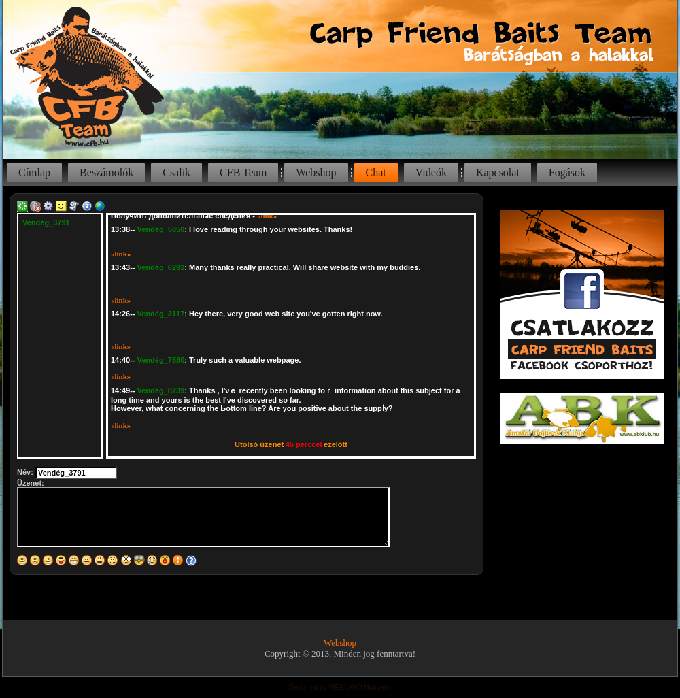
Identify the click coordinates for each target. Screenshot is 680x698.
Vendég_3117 (161, 314)
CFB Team (243, 172)
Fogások (567, 172)
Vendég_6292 (161, 267)
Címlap (34, 172)
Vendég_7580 (161, 360)
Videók (431, 172)
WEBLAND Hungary (358, 687)
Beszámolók (106, 172)
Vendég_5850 (161, 229)
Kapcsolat (498, 172)
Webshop (316, 172)
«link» (267, 216)
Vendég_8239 (161, 390)
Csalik (176, 172)
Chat (376, 172)
